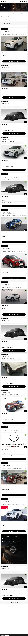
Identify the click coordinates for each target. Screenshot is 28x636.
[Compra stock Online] (21, 1)
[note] (7, 52)
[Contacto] (23, 1)
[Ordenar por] (14, 26)
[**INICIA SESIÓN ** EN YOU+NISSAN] (25, 1)
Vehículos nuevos (5, 13)
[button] (27, 1)
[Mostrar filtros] (5, 19)
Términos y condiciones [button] (8, 547)
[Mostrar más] (14, 602)
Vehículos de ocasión (17, 13)
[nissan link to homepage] (4, 1)
